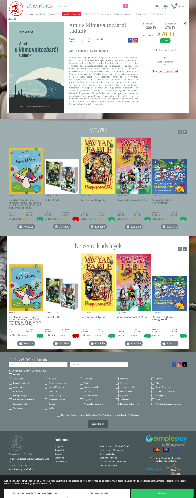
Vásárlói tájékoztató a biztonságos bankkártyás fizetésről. (166, 459)
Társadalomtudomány (93, 404)
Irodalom (53, 391)
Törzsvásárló (157, 14)
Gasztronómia (19, 387)
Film (157, 383)
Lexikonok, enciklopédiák (166, 391)
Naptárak (124, 395)
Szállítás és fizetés (123, 14)
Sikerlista (106, 14)
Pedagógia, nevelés (57, 399)
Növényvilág (160, 395)
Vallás (51, 408)
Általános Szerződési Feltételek (114, 446)
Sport (157, 399)
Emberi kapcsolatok (57, 383)
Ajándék (40, 14)
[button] (179, 5)
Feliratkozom (98, 424)
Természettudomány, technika (168, 404)
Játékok (87, 391)
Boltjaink (59, 446)
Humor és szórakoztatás (130, 387)
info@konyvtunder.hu (21, 469)
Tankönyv (53, 404)
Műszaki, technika (91, 395)
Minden (16, 374)
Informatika (18, 391)
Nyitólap (12, 19)
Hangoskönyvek (91, 387)
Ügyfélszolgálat (107, 454)
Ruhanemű (124, 399)
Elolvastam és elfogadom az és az (100, 415)
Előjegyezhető (90, 14)
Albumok (88, 379)
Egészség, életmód (21, 383)
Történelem (18, 408)
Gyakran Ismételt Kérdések (113, 461)
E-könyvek (160, 379)
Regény (87, 399)
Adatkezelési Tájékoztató (111, 450)
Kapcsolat (142, 14)
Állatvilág (124, 379)
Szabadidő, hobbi (20, 404)
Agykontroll (18, 379)
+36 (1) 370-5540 (18, 465)
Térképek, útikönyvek (129, 404)
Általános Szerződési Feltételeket (98, 415)
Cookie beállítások (108, 465)
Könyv (30, 14)
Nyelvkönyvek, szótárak (23, 399)
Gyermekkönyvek (56, 387)
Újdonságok (54, 14)
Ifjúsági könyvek (162, 387)
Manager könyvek (20, 395)
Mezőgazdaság (55, 395)
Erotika (87, 383)
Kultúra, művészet (127, 391)
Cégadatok (59, 457)
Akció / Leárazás (72, 14)
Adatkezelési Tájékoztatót (128, 415)
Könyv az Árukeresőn (154, 473)
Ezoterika (124, 383)
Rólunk (58, 454)
